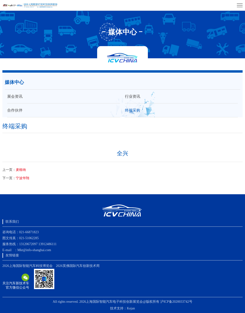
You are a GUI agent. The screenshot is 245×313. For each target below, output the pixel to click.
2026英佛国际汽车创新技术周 (78, 266)
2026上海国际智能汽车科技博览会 (27, 266)
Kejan (131, 308)
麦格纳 (21, 170)
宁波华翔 (22, 178)
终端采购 (132, 110)
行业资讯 (132, 96)
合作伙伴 (14, 110)
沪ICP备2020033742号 (176, 301)
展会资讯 (14, 96)
